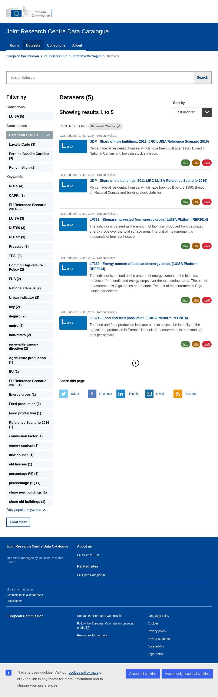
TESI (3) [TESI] (15, 256)
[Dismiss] (118, 126)
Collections (56, 45)
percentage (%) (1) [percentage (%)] (24, 473)
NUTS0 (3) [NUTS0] (17, 228)
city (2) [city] (14, 307)
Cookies (153, 623)
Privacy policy (157, 631)
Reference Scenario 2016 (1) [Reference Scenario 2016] (29, 425)
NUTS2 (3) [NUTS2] (17, 237)
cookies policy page (83, 672)
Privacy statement (159, 638)
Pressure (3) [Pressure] (19, 246)
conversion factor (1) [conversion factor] (26, 436)
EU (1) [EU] (14, 371)
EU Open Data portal (91, 575)
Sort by (179, 103)
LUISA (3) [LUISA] (16, 218)
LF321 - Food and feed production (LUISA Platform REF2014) (139, 318)
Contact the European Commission (100, 615)
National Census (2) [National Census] (25, 288)
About (77, 45)
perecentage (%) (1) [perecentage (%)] (24, 483)
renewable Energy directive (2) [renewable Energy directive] (23, 346)
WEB (185, 162)
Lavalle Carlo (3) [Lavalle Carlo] (22, 144)
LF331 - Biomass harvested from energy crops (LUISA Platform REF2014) (149, 219)
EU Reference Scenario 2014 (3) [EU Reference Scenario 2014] (27, 207)
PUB (196, 162)
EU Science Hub (55, 56)
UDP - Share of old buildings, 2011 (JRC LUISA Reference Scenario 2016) (148, 180)
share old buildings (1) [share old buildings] (27, 502)
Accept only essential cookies (187, 674)
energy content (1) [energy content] (24, 445)
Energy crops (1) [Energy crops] (22, 394)
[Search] (203, 77)
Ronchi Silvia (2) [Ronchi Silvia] (22, 167)
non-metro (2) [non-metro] (20, 335)
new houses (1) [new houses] (21, 455)
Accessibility (156, 646)
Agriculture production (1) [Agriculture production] (27, 360)
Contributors (16, 126)
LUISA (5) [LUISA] (16, 116)
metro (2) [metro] (16, 325)
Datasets (33, 45)
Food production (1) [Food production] (25, 413)
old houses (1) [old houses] (20, 464)
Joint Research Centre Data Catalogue (37, 546)
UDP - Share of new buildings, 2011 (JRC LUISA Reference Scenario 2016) (149, 141)
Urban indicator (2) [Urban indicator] (24, 297)
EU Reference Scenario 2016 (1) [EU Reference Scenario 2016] (27, 383)
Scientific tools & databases (24, 595)
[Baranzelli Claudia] (29, 135)
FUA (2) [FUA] (15, 279)
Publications (14, 601)
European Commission (22, 56)
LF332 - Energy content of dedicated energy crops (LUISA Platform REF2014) (144, 266)
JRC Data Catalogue (87, 56)
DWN (207, 162)
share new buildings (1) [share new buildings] (28, 492)
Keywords (14, 177)
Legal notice (156, 654)
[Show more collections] (26, 509)
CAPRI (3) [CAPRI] (17, 195)
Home (14, 45)
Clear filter (18, 522)
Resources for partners (92, 635)
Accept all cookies (142, 674)
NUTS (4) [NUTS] (16, 186)
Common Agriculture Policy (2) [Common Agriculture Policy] (26, 267)
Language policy (158, 615)
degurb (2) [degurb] (17, 316)
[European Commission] (32, 11)
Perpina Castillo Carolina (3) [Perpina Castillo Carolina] (29, 156)
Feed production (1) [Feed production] (25, 404)
